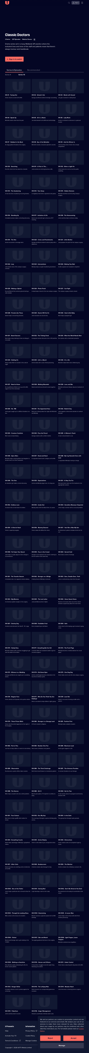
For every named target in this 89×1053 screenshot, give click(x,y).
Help (6, 1031)
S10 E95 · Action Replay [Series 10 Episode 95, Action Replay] (39, 840)
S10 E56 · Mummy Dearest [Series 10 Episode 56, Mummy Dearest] (40, 528)
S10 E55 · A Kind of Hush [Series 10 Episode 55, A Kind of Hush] (13, 528)
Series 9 (8, 75)
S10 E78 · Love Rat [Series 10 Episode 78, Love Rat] (64, 697)
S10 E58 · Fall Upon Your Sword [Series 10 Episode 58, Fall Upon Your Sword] (15, 552)
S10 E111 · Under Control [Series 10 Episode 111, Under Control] (65, 962)
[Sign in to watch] (14, 59)
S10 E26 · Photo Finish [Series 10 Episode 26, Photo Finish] (39, 289)
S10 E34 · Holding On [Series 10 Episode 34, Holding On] (11, 360)
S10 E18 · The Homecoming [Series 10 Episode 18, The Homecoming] (66, 215)
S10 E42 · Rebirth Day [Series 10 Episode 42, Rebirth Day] (65, 409)
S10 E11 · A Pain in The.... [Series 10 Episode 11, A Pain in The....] (39, 166)
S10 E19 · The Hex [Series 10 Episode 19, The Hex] (10, 240)
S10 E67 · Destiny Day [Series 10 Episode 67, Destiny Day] (12, 624)
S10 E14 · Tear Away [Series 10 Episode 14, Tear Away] (38, 191)
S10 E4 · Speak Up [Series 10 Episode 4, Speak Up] (10, 118)
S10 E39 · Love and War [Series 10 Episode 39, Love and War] (65, 384)
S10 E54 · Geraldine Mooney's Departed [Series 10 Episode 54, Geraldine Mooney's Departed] (70, 505)
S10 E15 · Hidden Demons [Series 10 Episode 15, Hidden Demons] (66, 191)
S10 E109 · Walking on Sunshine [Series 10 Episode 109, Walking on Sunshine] (15, 962)
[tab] (34, 70)
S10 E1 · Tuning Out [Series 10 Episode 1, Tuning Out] (11, 95)
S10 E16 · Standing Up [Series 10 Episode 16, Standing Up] (12, 215)
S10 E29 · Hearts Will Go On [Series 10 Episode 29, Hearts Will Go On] (40, 313)
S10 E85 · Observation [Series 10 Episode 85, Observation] (12, 768)
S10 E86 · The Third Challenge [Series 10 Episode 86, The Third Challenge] (41, 768)
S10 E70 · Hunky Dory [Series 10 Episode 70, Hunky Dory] (11, 648)
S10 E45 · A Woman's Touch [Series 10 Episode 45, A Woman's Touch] (66, 433)
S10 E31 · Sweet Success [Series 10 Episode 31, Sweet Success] (12, 336)
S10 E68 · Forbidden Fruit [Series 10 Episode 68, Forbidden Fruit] (39, 624)
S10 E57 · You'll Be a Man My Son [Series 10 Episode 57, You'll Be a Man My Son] (68, 528)
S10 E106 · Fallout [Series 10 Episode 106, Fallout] (10, 938)
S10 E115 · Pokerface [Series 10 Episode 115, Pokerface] (11, 1011)
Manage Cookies (31, 1041)
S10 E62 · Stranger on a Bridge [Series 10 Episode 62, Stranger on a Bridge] (41, 576)
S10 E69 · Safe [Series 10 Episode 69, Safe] (62, 624)
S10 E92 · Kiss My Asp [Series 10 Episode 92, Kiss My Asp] (39, 816)
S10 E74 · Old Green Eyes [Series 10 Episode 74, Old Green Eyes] (39, 672)
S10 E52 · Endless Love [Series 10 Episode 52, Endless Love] (12, 505)
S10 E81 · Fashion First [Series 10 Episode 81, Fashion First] (65, 721)
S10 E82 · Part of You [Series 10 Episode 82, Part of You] (11, 746)
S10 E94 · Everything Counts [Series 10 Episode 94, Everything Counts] (14, 840)
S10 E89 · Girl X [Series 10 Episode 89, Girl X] (36, 791)
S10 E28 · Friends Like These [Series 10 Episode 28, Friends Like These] (14, 313)
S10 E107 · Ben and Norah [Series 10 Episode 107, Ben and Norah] (40, 938)
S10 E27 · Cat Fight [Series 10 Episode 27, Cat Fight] (64, 289)
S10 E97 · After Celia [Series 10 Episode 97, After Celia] (11, 864)
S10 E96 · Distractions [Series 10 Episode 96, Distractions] (65, 840)
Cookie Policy (30, 1036)
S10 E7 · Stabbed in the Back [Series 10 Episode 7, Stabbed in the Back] (14, 142)
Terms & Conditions (11, 1041)
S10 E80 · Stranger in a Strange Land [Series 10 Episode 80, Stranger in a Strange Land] (43, 721)
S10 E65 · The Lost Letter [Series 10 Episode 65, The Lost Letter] (39, 599)
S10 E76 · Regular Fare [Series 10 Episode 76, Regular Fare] (12, 697)
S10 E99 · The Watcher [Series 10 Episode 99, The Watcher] (65, 864)
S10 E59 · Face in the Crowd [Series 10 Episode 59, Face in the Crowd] (40, 552)
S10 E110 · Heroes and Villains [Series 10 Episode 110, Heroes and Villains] (41, 962)
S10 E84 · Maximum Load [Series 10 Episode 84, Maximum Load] (66, 746)
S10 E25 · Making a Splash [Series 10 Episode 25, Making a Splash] (13, 289)
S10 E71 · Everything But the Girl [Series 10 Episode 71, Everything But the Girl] (42, 648)
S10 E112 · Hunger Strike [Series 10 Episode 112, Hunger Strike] (12, 987)
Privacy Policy (30, 1031)
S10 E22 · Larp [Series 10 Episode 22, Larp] (9, 264)
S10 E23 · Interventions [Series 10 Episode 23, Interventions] (39, 264)
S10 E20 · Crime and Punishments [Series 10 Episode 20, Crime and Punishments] (42, 240)
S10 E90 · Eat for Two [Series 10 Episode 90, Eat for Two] (65, 791)
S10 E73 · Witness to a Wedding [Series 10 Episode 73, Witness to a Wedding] (15, 672)
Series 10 (21, 75)
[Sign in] (76, 3)
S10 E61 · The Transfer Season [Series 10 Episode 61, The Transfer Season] (14, 576)
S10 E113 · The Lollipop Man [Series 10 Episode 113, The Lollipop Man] (40, 987)
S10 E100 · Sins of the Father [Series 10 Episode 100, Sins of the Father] (14, 889)
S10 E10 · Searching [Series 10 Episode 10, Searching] (11, 166)
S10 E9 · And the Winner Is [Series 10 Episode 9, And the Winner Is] (66, 142)
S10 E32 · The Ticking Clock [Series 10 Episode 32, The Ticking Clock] (40, 336)
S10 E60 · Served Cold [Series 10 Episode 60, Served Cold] (65, 552)
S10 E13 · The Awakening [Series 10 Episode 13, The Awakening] (13, 191)
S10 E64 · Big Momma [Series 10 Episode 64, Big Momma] (12, 599)
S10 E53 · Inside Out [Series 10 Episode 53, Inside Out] (38, 505)
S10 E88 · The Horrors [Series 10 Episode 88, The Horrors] (12, 791)
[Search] (69, 3)
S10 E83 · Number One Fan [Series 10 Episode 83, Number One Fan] (40, 746)
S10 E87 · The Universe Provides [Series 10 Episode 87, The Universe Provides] (68, 768)
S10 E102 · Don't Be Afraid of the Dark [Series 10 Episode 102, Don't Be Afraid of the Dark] (70, 889)
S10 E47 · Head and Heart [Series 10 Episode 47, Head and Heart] (40, 456)
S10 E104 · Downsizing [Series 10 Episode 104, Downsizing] (39, 913)
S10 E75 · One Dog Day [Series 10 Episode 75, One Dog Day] (65, 672)
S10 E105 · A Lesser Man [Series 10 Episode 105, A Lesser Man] (66, 913)
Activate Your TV (10, 1036)
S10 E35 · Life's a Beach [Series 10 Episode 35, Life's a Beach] (39, 360)
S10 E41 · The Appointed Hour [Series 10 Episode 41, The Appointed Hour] (41, 409)
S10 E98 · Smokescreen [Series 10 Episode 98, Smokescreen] (39, 864)
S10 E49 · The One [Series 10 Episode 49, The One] (11, 481)
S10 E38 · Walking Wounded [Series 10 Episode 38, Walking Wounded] (40, 384)
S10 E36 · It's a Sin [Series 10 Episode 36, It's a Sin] (64, 360)
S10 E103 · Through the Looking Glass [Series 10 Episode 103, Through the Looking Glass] (17, 913)
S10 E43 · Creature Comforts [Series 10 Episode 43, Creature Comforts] (14, 433)
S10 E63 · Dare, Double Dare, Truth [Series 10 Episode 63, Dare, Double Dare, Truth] (69, 576)
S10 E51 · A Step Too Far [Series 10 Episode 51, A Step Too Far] (65, 481)
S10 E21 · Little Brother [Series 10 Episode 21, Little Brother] (65, 240)
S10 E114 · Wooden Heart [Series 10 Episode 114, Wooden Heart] (66, 987)
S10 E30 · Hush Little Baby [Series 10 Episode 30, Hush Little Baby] (66, 313)
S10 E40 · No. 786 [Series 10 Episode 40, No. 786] (10, 409)
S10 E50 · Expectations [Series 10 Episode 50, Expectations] (39, 481)
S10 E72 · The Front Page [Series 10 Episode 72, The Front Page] (66, 648)
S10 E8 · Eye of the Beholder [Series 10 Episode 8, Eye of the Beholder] (40, 142)
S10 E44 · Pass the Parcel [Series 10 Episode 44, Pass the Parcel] (40, 433)
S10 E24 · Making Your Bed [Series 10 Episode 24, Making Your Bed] (66, 264)
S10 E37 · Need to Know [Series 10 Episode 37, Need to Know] (12, 384)
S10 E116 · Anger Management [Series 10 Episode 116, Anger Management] (41, 1011)
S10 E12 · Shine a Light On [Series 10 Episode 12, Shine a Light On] (66, 166)
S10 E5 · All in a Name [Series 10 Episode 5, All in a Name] (39, 118)
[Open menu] (82, 3)
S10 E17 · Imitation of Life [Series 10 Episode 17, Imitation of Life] (40, 215)
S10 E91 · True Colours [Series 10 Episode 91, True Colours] (12, 816)
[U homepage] (7, 3)
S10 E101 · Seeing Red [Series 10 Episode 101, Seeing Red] (38, 889)
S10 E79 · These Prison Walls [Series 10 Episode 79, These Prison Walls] (14, 721)
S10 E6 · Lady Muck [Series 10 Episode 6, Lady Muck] (64, 118)
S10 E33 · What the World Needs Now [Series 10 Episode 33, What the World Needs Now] (70, 336)
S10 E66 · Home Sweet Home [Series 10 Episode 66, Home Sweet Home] (67, 599)
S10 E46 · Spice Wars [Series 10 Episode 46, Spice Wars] (11, 456)
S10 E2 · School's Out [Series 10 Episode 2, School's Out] (38, 95)
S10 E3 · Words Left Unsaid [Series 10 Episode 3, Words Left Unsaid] (66, 95)
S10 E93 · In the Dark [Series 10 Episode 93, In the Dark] (64, 816)
